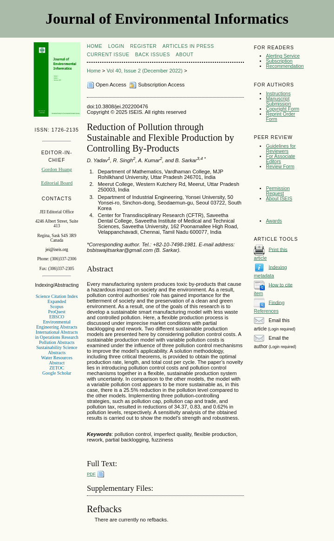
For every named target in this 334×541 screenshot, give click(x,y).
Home (94, 46)
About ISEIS (279, 198)
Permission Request (277, 191)
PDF (91, 473)
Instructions (278, 93)
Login (116, 46)
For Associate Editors (280, 159)
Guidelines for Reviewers (280, 149)
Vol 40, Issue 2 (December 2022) (145, 70)
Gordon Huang (56, 169)
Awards (274, 221)
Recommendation (284, 66)
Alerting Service (283, 56)
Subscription (279, 61)
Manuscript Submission (278, 101)
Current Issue (108, 54)
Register (143, 46)
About (184, 54)
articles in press (188, 46)
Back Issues (152, 54)
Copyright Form (282, 109)
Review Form (280, 166)
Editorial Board (56, 182)
